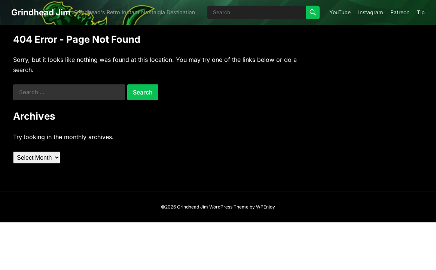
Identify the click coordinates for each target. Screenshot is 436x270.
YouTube (340, 12)
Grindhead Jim (40, 12)
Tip (421, 12)
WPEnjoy (265, 207)
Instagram (370, 12)
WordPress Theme (229, 207)
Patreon (399, 12)
